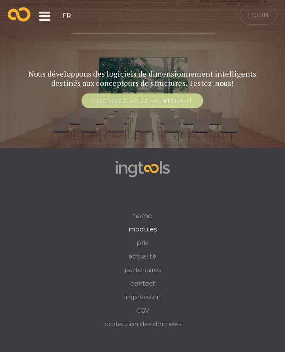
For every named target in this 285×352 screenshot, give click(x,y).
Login (258, 15)
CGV (142, 310)
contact (142, 283)
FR (67, 15)
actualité (142, 256)
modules (143, 229)
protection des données (142, 324)
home (142, 216)
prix (142, 243)
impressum (142, 297)
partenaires (142, 270)
